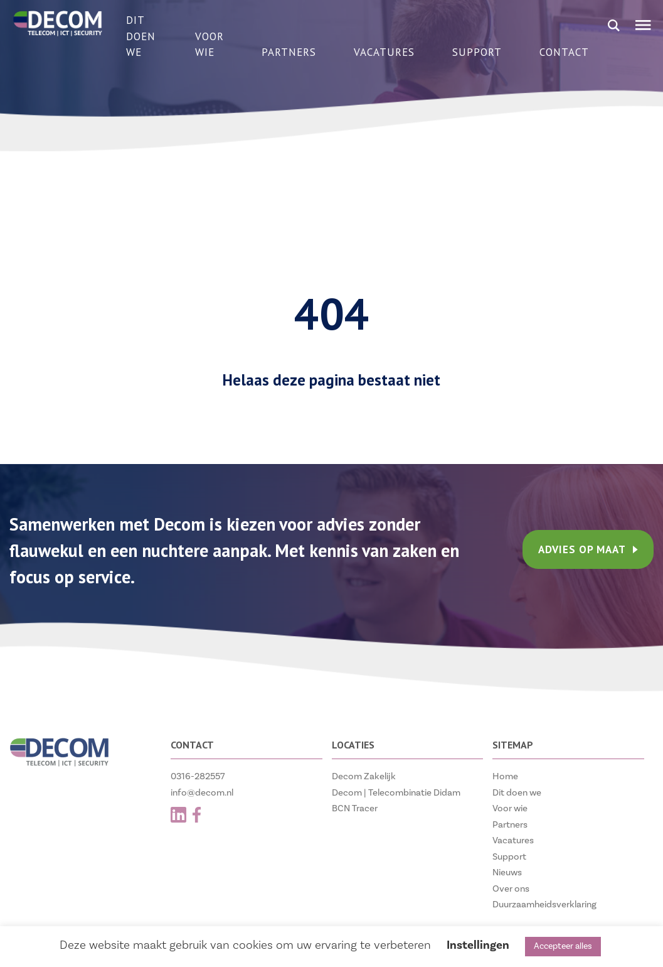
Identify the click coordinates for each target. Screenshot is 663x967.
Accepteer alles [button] (563, 946)
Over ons (510, 889)
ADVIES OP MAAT (588, 549)
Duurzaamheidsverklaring (544, 904)
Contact (564, 52)
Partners (289, 52)
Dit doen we (141, 36)
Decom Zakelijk (364, 776)
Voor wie (209, 45)
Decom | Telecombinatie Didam (396, 793)
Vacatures (384, 52)
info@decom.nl (202, 793)
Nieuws (507, 872)
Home (505, 776)
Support (477, 52)
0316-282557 (198, 776)
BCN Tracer (355, 808)
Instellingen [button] (478, 945)
